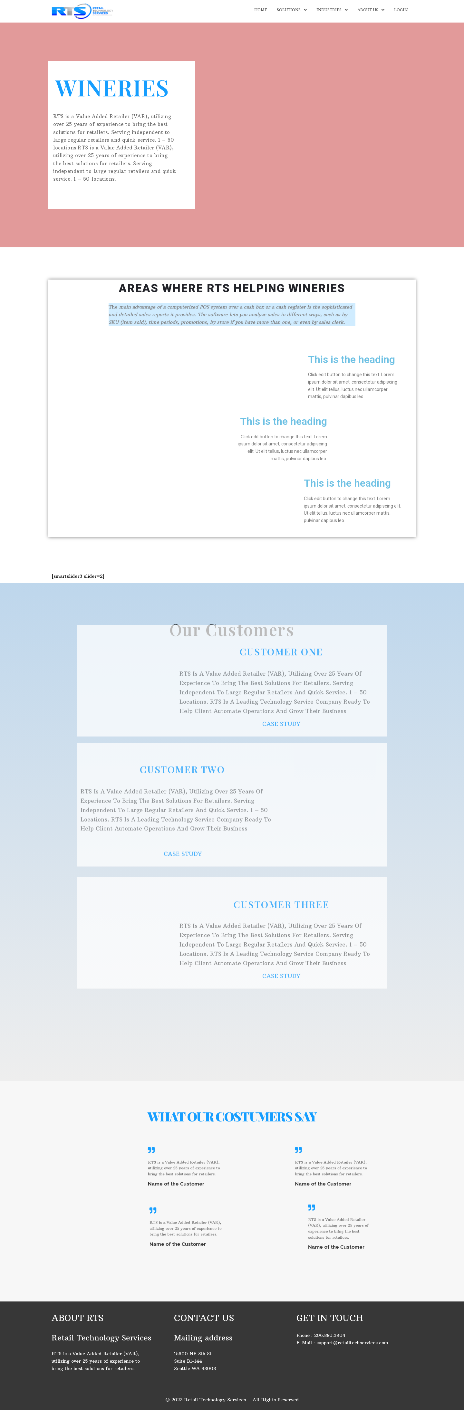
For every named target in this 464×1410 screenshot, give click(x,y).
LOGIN (401, 9)
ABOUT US (370, 9)
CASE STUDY (281, 642)
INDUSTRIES (332, 9)
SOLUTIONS (292, 9)
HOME (260, 9)
